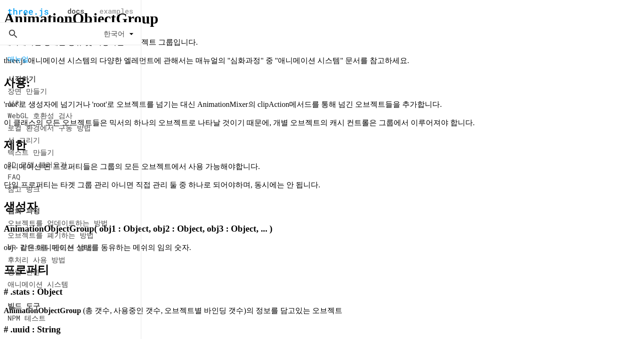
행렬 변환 (24, 271)
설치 (15, 103)
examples (116, 11)
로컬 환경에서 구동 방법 (49, 127)
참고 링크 (24, 189)
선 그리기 (24, 140)
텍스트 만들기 (31, 152)
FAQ (14, 176)
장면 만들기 (27, 91)
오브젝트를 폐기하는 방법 (51, 235)
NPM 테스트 (27, 318)
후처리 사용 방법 (36, 259)
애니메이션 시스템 (38, 284)
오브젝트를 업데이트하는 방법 (58, 222)
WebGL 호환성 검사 (40, 115)
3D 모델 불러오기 (37, 164)
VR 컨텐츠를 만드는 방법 (50, 247)
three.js (28, 11)
